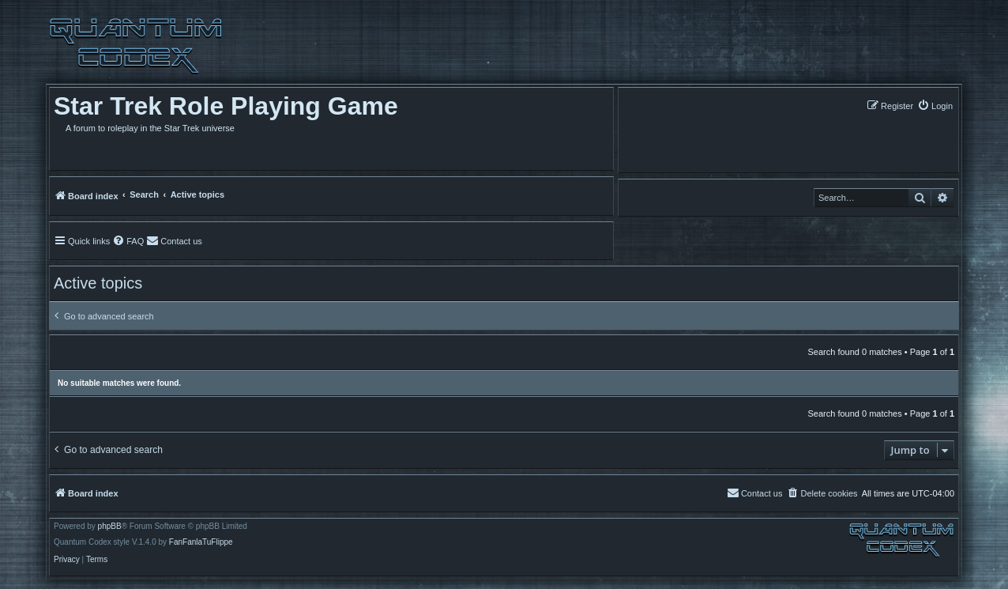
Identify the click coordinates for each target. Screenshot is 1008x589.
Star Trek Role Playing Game (226, 106)
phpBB (110, 526)
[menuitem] (935, 105)
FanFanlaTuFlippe (201, 542)
